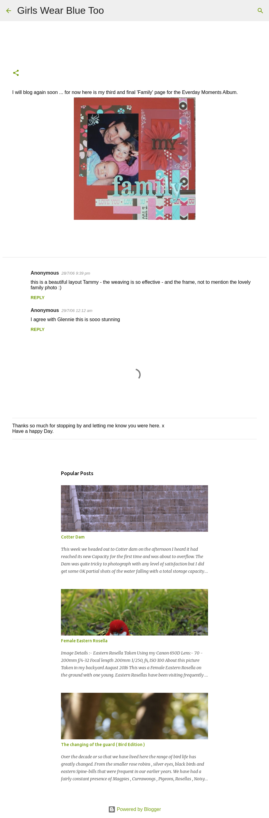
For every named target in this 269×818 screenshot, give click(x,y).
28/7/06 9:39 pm (75, 273)
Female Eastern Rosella (84, 640)
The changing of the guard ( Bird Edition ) (103, 744)
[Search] (112, 10)
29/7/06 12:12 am (76, 310)
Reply (37, 297)
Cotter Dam (73, 537)
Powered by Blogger (134, 809)
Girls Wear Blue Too (60, 10)
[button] (16, 73)
